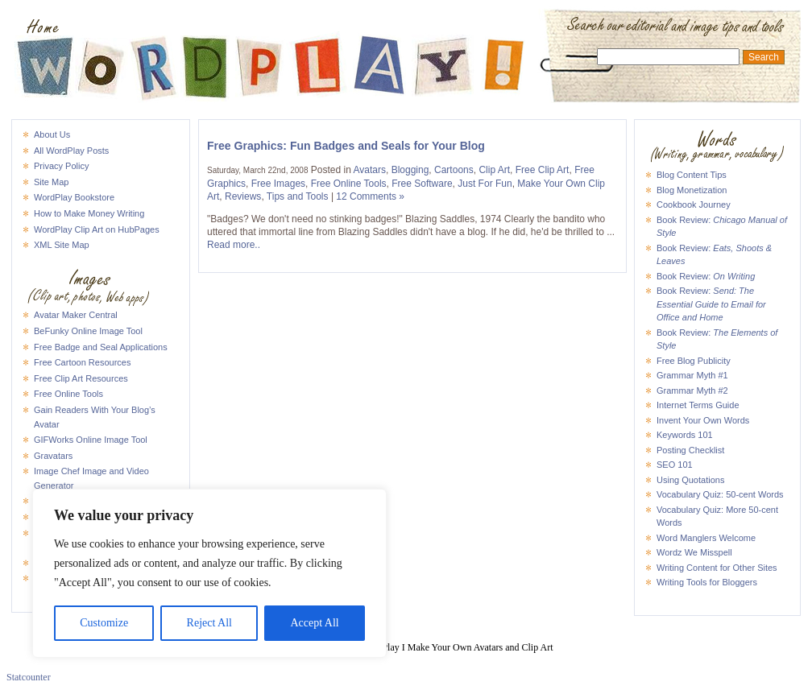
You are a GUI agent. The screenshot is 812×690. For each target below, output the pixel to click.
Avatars (370, 170)
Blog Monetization (692, 190)
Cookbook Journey (694, 204)
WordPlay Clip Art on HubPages (97, 229)
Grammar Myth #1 (692, 375)
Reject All (209, 623)
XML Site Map (61, 245)
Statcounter (28, 677)
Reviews (243, 196)
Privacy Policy (61, 166)
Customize (104, 623)
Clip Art (494, 170)
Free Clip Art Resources (81, 378)
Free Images (278, 183)
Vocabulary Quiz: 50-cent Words (720, 494)
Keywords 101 (685, 435)
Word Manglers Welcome (706, 538)
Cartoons (454, 170)
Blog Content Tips (692, 175)
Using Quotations (690, 480)
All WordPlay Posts (71, 150)
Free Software (422, 183)
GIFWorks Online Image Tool (90, 439)
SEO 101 (675, 464)
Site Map (51, 182)
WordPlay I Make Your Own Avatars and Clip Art (406, 27)
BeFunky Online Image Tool (88, 331)
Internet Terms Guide (698, 405)
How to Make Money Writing (89, 213)
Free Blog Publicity (694, 361)
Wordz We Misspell (694, 552)
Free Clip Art (543, 170)
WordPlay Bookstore (74, 197)
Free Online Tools (68, 394)
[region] (209, 573)
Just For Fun (485, 183)
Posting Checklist (690, 450)
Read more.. (233, 244)
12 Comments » (370, 196)
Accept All (314, 623)
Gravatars (53, 456)
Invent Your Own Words (703, 420)
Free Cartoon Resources (82, 362)
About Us (52, 134)
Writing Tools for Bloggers (707, 582)
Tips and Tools (298, 196)
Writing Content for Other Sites (717, 567)
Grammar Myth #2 (692, 390)
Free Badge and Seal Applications (101, 347)
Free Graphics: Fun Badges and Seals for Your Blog (346, 145)
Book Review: (706, 276)
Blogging (410, 170)
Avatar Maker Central (76, 315)
